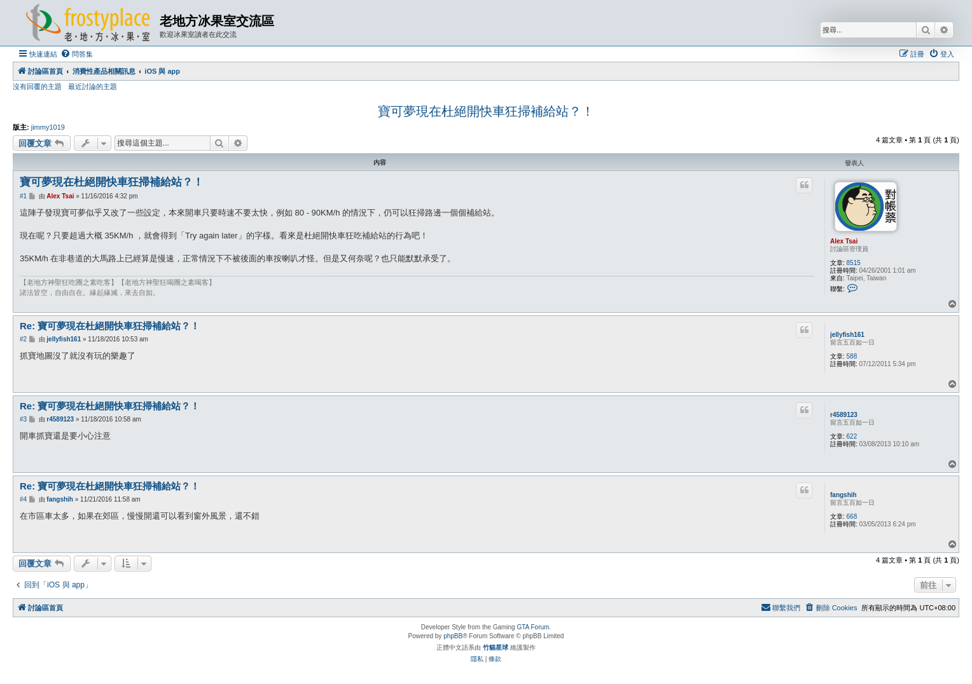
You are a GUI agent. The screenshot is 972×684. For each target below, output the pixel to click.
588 (852, 356)
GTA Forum (533, 627)
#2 (23, 339)
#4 (23, 499)
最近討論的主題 (92, 86)
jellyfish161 (847, 334)
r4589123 (843, 414)
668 (852, 516)
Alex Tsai (843, 241)
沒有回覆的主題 (37, 86)
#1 (23, 196)
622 (852, 436)
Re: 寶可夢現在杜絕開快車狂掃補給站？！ (110, 325)
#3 (23, 419)
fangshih (843, 494)
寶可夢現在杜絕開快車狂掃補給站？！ (486, 111)
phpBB (452, 636)
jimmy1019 (48, 127)
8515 (854, 262)
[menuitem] (76, 54)
